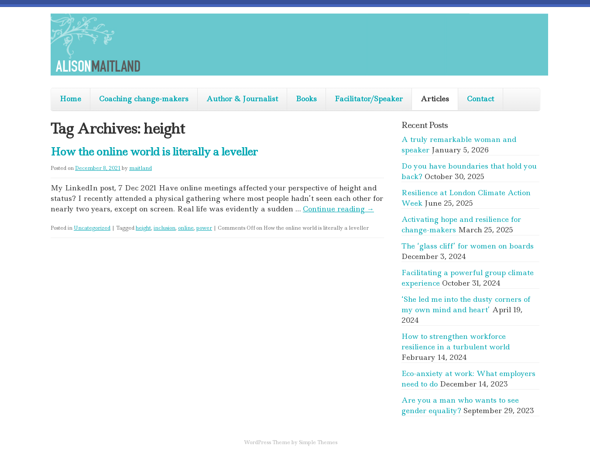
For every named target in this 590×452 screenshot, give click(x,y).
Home (70, 99)
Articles (435, 99)
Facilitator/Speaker (369, 99)
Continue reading (338, 209)
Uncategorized (92, 227)
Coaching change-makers (144, 99)
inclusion (164, 227)
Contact (480, 99)
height (143, 227)
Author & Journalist (242, 99)
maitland (140, 168)
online (186, 227)
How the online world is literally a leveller (154, 152)
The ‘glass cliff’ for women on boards (467, 246)
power (204, 227)
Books (306, 99)
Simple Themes (318, 442)
